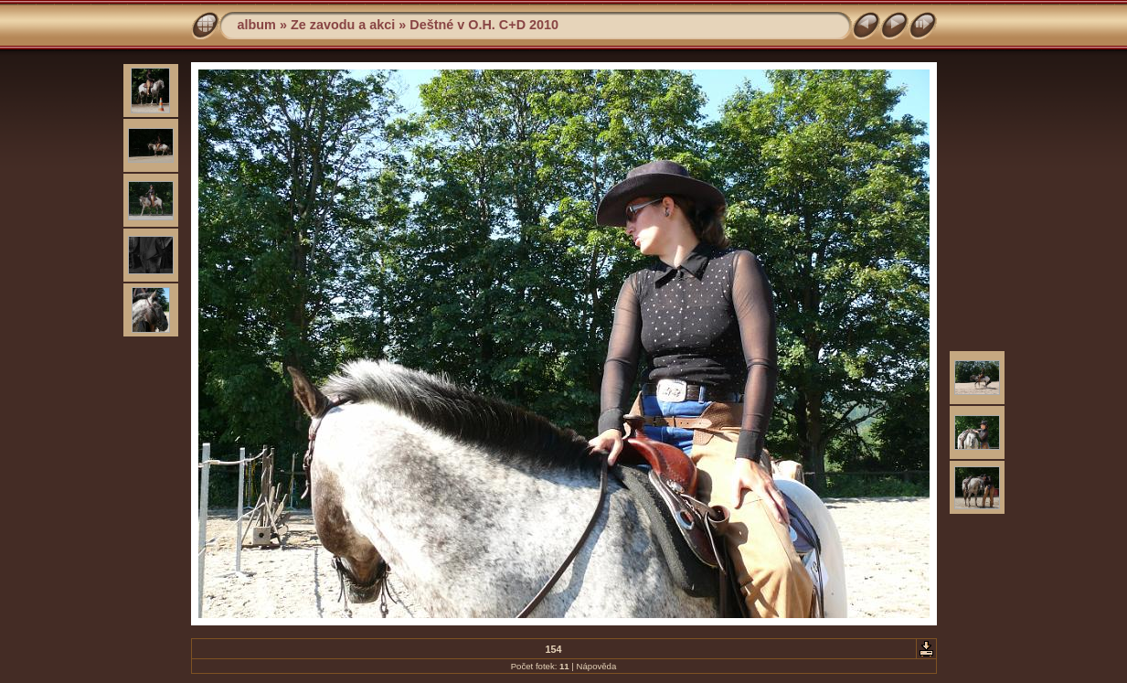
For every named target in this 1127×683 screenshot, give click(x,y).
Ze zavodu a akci (343, 24)
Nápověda (597, 666)
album (257, 24)
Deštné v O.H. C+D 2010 (483, 24)
